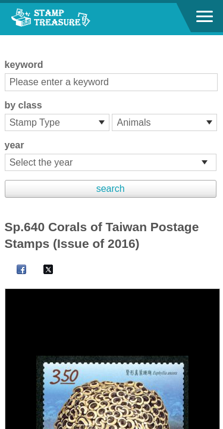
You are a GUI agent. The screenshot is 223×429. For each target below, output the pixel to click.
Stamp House (74, 19)
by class (23, 105)
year (14, 145)
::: (8, 40)
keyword (24, 65)
